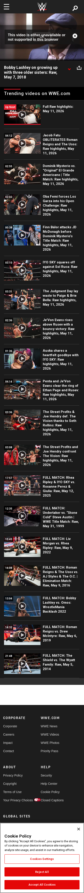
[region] (42, 858)
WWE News (49, 726)
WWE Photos (50, 743)
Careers (8, 734)
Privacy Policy (12, 775)
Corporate (10, 726)
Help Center (49, 783)
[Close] (79, 829)
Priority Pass (49, 751)
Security (46, 775)
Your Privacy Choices (12, 800)
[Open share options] (79, 68)
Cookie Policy (50, 792)
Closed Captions (50, 800)
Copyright (10, 783)
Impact (8, 743)
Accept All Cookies (42, 884)
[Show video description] (69, 68)
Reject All (42, 872)
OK (42, 37)
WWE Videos (50, 734)
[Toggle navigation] (6, 6)
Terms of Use (12, 792)
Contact (8, 751)
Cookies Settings (42, 859)
